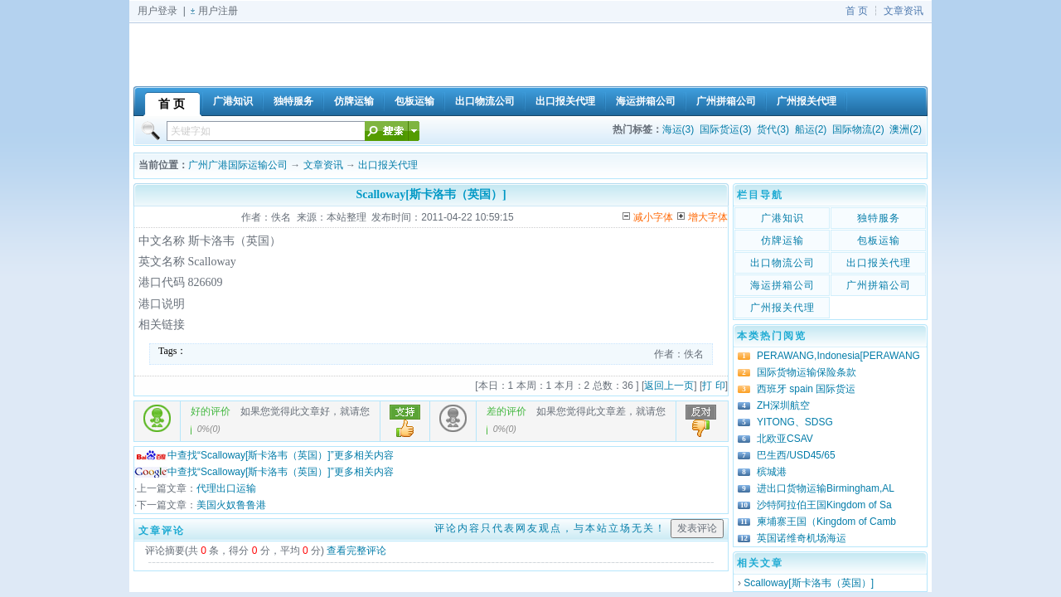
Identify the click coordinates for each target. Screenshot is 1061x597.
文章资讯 (903, 11)
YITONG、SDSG (795, 422)
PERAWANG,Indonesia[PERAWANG (838, 356)
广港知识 (782, 218)
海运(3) (678, 129)
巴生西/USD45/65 (796, 455)
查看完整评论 (356, 550)
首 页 (856, 11)
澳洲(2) (905, 129)
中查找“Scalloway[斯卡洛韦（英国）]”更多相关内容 (264, 455)
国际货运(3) (726, 129)
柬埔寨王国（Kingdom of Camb (826, 521)
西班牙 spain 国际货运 (806, 389)
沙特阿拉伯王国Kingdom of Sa (824, 505)
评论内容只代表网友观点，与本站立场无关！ (550, 528)
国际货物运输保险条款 (806, 372)
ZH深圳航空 (783, 405)
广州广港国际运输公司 (238, 165)
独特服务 (878, 218)
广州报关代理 (782, 307)
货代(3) (773, 129)
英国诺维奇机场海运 (801, 538)
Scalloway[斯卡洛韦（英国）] (809, 583)
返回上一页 (669, 385)
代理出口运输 (226, 488)
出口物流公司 (782, 263)
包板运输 (878, 240)
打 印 (713, 385)
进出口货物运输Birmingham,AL (825, 488)
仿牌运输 (782, 240)
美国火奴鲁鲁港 (231, 505)
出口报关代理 (388, 165)
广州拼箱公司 (878, 285)
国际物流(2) (858, 129)
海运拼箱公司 (782, 285)
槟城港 (772, 472)
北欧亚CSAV (785, 438)
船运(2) (811, 129)
